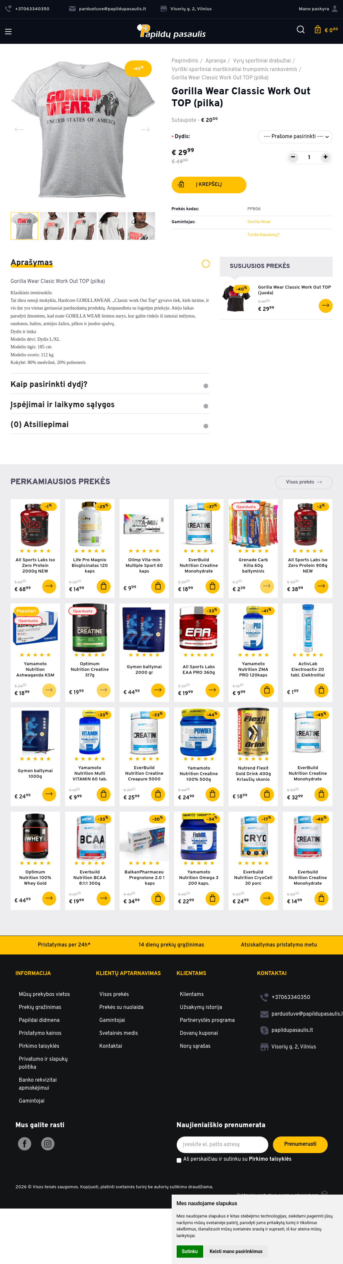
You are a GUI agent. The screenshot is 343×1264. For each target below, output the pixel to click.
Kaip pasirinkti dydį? (110, 385)
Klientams (192, 1029)
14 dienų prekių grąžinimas (171, 1000)
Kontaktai (110, 1101)
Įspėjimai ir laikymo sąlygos (110, 405)
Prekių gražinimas (40, 1062)
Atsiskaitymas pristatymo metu (279, 1000)
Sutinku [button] (190, 1251)
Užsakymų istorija (201, 1062)
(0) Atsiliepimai (110, 425)
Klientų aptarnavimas (128, 1029)
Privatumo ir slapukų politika (43, 1118)
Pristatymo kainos (40, 1088)
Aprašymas (110, 263)
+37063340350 (285, 1052)
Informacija (33, 1029)
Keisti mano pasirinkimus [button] (236, 1251)
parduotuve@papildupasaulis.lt (107, 9)
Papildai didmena (39, 1075)
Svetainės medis (118, 1088)
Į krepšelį (199, 185)
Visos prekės (300, 482)
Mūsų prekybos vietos (44, 1049)
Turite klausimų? (263, 235)
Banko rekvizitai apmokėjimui (38, 1139)
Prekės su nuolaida (121, 1062)
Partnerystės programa (207, 1075)
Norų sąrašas (195, 1101)
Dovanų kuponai (199, 1088)
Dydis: (182, 137)
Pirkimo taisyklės (39, 1101)
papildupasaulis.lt (286, 1086)
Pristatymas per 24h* (64, 1000)
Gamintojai (31, 1156)
